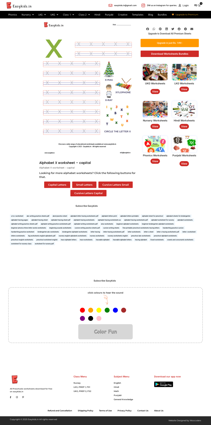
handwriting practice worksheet (22, 232)
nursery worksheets (97, 236)
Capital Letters (57, 184)
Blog (150, 14)
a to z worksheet (17, 216)
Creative (122, 14)
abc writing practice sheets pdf (38, 216)
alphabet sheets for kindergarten (178, 216)
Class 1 (68, 14)
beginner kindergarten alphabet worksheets (158, 224)
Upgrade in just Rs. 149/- (169, 43)
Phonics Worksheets (155, 155)
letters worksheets (18, 236)
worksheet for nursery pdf (44, 244)
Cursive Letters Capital (88, 193)
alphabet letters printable (129, 216)
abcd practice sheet (60, 216)
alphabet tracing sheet (39, 220)
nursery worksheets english (118, 236)
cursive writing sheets (111, 228)
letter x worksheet (189, 232)
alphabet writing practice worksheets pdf (56, 224)
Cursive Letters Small (115, 184)
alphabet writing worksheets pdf (85, 224)
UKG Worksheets (155, 83)
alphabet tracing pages (19, 220)
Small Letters (84, 184)
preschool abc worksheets (141, 236)
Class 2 (84, 14)
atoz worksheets (107, 224)
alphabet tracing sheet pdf (60, 220)
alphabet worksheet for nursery (162, 220)
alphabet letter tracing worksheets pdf (84, 216)
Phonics (12, 14)
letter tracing (95, 232)
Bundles (162, 14)
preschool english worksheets (22, 240)
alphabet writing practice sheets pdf (24, 224)
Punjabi (109, 14)
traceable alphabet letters (122, 240)
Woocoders (195, 420)
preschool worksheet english (46, 240)
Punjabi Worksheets (184, 155)
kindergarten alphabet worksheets (74, 232)
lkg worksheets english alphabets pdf (41, 236)
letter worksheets (134, 232)
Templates (138, 14)
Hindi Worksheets (184, 120)
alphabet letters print (109, 216)
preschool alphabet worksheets (165, 236)
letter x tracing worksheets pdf (168, 232)
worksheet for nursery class (21, 244)
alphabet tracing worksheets (84, 220)
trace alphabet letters (68, 240)
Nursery (28, 14)
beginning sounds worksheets (60, 228)
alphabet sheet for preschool (152, 216)
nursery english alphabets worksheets (73, 236)
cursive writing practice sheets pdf (87, 228)
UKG (54, 14)
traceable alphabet (102, 240)
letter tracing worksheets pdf (113, 232)
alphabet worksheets (185, 220)
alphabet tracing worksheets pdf (136, 220)
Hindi (97, 14)
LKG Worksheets (184, 83)
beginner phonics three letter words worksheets (28, 228)
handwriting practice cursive (173, 228)
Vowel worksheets (157, 240)
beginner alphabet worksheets (128, 224)
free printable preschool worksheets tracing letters (141, 228)
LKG (42, 14)
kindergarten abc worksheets (48, 232)
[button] (184, 5)
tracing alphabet (141, 240)
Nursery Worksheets (155, 120)
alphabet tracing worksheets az (109, 220)
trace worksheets (86, 240)
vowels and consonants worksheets (180, 240)
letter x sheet (148, 232)
